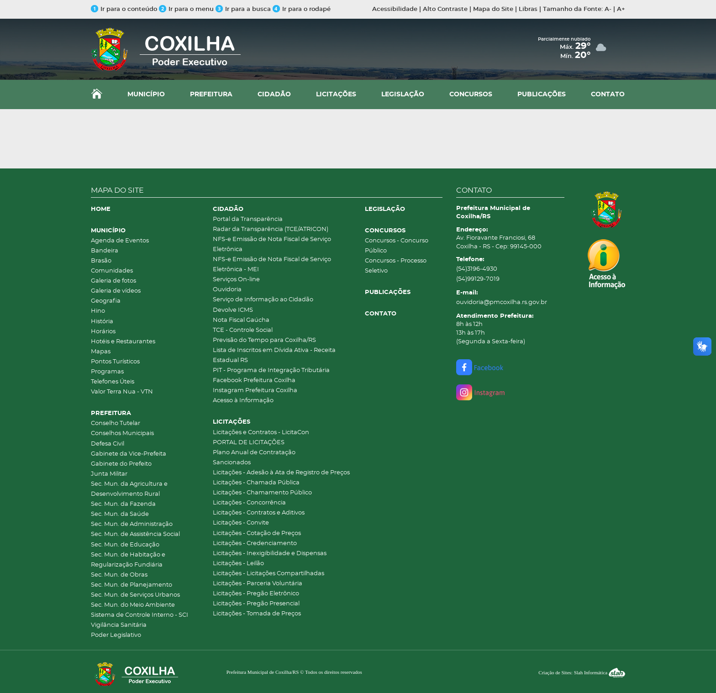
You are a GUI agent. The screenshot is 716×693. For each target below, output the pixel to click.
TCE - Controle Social (243, 330)
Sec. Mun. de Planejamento (131, 585)
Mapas (101, 352)
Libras (528, 9)
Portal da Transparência (248, 219)
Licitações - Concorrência (249, 503)
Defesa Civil (107, 444)
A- (608, 9)
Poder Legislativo (116, 635)
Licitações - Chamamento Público (262, 493)
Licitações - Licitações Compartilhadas (268, 574)
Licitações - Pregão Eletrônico (256, 594)
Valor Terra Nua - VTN (122, 392)
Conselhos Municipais (122, 433)
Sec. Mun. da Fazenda (123, 504)
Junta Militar (109, 474)
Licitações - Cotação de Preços (257, 533)
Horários (103, 332)
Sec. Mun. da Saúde (120, 514)
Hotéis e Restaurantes (123, 342)
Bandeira (104, 251)
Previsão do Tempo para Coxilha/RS (264, 340)
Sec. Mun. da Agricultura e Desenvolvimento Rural (129, 489)
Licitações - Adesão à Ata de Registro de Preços (281, 473)
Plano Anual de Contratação (254, 453)
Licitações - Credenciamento (255, 543)
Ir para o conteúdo (124, 9)
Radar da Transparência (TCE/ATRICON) (270, 229)
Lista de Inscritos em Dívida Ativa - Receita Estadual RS (274, 355)
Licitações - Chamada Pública (256, 483)
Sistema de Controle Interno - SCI (139, 615)
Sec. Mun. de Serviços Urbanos (135, 595)
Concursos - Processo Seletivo (395, 266)
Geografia (106, 301)
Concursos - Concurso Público (396, 246)
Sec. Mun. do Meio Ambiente (133, 605)
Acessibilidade (394, 9)
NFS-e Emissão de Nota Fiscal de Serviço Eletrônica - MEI (272, 265)
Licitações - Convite (241, 523)
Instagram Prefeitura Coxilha (255, 391)
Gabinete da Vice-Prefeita (128, 454)
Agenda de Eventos (120, 241)
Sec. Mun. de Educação (125, 545)
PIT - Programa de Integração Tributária (271, 370)
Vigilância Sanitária (119, 625)
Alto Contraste (445, 9)
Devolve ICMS (233, 310)
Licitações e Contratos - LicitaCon (261, 433)
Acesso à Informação (243, 401)
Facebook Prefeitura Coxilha (254, 380)
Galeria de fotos (113, 281)
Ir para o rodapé (302, 9)
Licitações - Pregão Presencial (256, 604)
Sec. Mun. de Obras (119, 575)
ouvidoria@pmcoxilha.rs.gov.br (501, 302)
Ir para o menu (187, 9)
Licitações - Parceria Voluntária (257, 584)
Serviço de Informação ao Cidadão (263, 300)
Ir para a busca (243, 9)
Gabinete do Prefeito (121, 464)
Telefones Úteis (112, 382)
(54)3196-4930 (476, 269)
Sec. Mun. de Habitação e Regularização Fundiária (128, 560)
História (102, 322)
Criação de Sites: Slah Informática (581, 672)
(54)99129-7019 (478, 279)
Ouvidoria (227, 290)
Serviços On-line (236, 280)
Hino (98, 311)
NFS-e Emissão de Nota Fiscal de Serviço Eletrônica (272, 244)
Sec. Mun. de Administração (132, 524)
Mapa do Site (493, 9)
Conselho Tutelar (115, 423)
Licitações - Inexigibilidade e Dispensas (269, 553)
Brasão (101, 261)
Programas (107, 372)
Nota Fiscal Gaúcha (241, 320)
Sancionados (232, 463)
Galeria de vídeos (116, 291)
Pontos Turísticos (115, 362)
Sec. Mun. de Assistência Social (135, 534)
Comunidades (112, 271)
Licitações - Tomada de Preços (257, 614)
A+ (621, 9)
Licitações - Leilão (238, 564)
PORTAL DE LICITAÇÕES (248, 443)
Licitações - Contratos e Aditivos (259, 513)
